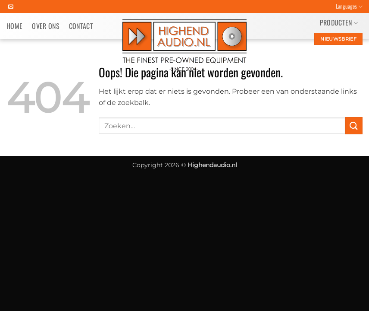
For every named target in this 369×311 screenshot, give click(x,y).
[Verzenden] (354, 125)
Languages (349, 6)
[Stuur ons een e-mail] (10, 7)
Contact (81, 26)
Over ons (45, 26)
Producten (339, 22)
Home (14, 26)
